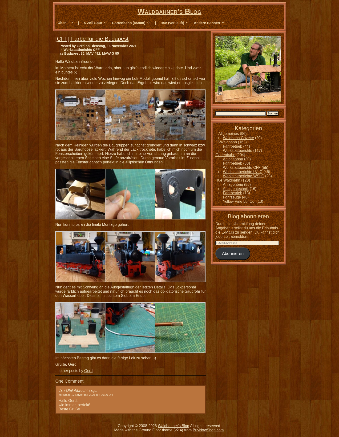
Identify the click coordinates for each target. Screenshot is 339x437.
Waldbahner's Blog (169, 11)
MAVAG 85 (110, 53)
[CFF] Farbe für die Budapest (92, 39)
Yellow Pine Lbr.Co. (239, 201)
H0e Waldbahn (227, 180)
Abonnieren (233, 253)
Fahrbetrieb (232, 146)
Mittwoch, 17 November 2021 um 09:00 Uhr (86, 395)
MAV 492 (93, 53)
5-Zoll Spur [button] (95, 22)
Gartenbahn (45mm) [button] (131, 22)
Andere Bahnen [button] (209, 22)
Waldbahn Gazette (238, 138)
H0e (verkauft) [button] (175, 22)
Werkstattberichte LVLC (242, 172)
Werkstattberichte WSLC (243, 176)
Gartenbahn (225, 155)
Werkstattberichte (237, 151)
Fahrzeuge (232, 197)
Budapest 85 (74, 53)
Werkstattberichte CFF (82, 50)
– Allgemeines (227, 134)
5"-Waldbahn (226, 142)
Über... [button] (65, 22)
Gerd (88, 371)
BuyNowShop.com (208, 430)
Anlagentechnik (236, 189)
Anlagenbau (233, 159)
